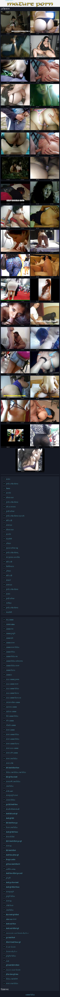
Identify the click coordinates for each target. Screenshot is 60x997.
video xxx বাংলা (11, 919)
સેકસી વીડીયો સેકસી (12, 809)
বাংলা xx (8, 846)
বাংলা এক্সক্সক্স (10, 730)
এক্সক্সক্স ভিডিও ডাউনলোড (14, 661)
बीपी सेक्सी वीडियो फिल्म (12, 768)
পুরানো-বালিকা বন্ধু (12, 548)
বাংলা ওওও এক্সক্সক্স (12, 748)
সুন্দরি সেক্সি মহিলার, (12, 553)
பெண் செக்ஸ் (11, 947)
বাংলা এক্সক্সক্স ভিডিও (12, 739)
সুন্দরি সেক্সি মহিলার (12, 484)
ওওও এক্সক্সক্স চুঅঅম (12, 679)
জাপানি (8, 493)
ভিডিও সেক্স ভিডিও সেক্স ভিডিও (16, 772)
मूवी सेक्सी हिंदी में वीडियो (12, 965)
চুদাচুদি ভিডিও (10, 896)
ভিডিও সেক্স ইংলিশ (12, 979)
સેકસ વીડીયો (10, 837)
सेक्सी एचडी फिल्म (11, 924)
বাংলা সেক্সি (9, 763)
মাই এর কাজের (11, 507)
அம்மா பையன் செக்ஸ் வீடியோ (17, 933)
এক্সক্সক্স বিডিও (10, 652)
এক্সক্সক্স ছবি (9, 638)
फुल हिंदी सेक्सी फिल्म (12, 804)
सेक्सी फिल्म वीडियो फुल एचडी (14, 873)
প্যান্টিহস (8, 603)
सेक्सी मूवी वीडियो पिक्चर (12, 887)
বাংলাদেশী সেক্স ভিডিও (13, 782)
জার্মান (8, 479)
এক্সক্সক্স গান (9, 629)
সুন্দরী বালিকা (10, 511)
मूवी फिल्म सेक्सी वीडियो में (13, 864)
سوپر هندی (9, 791)
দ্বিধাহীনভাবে (10, 566)
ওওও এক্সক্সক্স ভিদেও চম (13, 698)
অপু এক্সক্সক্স (9, 620)
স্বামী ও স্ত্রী (9, 521)
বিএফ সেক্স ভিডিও (12, 827)
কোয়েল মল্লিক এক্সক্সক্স (13, 702)
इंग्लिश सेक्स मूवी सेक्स (12, 974)
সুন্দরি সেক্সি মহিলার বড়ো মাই (15, 516)
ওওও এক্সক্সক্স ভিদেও (12, 693)
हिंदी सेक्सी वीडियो (11, 850)
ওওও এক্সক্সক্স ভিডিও (12, 689)
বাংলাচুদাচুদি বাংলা (12, 795)
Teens (8, 488)
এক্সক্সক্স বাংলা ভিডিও (12, 647)
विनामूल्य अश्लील (10, 860)
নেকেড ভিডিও (10, 800)
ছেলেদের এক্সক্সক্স (11, 707)
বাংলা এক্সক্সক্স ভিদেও (12, 744)
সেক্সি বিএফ (9, 905)
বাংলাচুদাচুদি (10, 892)
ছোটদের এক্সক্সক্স (11, 712)
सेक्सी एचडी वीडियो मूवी (12, 928)
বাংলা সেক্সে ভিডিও (12, 983)
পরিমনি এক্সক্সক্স (11, 725)
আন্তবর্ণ (8, 580)
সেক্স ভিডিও (9, 786)
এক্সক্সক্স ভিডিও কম (12, 656)
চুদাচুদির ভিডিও (11, 956)
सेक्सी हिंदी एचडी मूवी (11, 814)
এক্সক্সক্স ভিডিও (9, 0)
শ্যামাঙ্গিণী (9, 539)
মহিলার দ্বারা (10, 498)
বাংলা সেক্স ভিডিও (11, 759)
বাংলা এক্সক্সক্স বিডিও (12, 735)
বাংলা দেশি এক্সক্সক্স (12, 753)
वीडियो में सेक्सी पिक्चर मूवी (13, 942)
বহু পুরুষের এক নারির (13, 557)
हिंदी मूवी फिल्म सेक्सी (11, 777)
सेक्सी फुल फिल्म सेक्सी (12, 883)
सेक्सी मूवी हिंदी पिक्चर (12, 832)
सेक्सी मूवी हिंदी (10, 818)
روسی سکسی (11, 869)
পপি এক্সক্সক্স (10, 721)
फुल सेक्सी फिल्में (10, 938)
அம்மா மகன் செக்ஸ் (13, 970)
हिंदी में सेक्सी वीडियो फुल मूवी (14, 841)
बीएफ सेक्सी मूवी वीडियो (12, 915)
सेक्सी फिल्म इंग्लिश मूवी (12, 855)
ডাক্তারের (9, 525)
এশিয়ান (8, 543)
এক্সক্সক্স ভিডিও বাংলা (12, 666)
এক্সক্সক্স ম (9, 675)
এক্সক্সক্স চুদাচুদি (10, 634)
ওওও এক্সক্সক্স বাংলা (12, 684)
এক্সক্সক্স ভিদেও (10, 670)
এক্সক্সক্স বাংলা (10, 643)
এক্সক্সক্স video (10, 624)
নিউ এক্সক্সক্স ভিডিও (12, 716)
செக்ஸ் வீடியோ (11, 951)
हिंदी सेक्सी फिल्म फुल (12, 823)
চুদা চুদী (8, 878)
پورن (7, 961)
